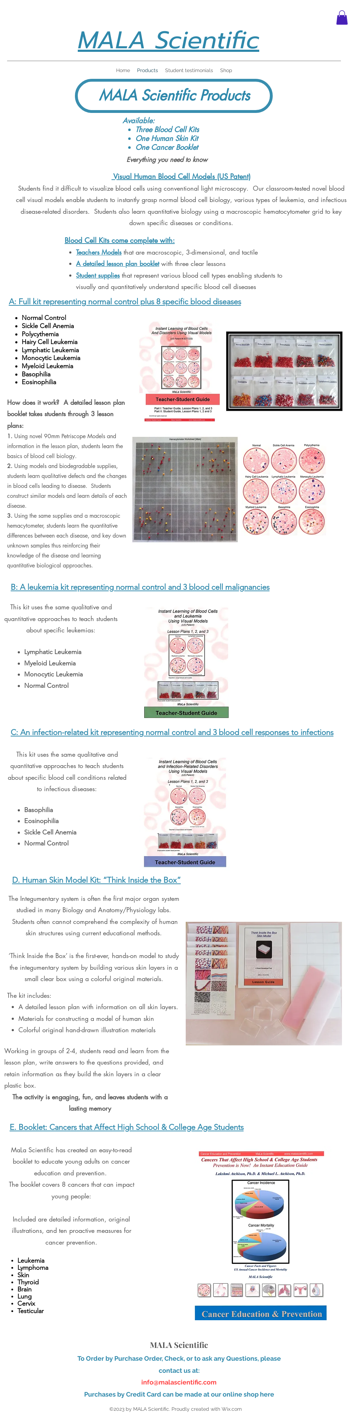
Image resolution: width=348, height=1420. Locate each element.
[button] (342, 17)
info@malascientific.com (179, 1382)
